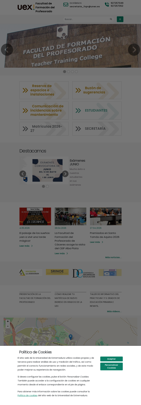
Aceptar (111, 358)
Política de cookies (27, 395)
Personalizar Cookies (111, 366)
